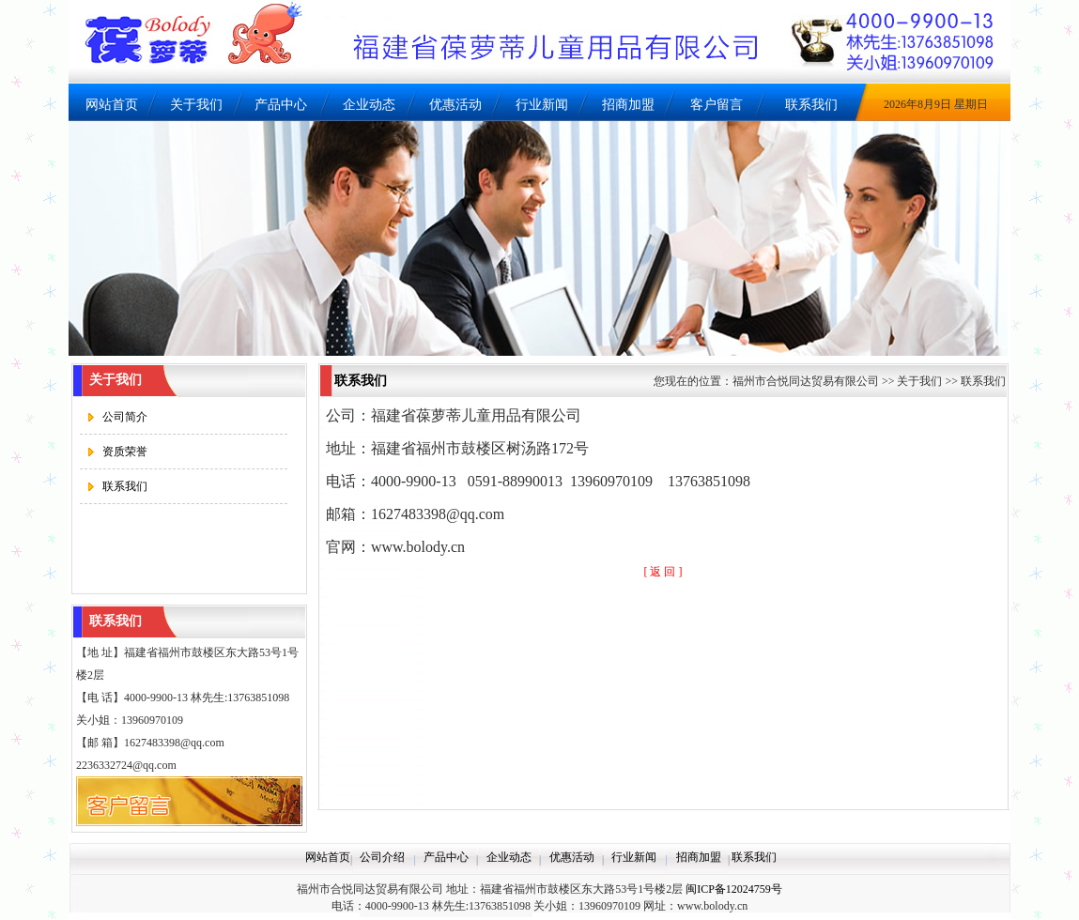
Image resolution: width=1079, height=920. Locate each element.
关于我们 (196, 105)
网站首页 (111, 105)
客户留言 (716, 105)
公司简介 (124, 416)
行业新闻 (542, 105)
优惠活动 (455, 105)
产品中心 (280, 105)
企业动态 (369, 105)
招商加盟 (628, 105)
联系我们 (811, 105)
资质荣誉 (124, 451)
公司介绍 (382, 857)
